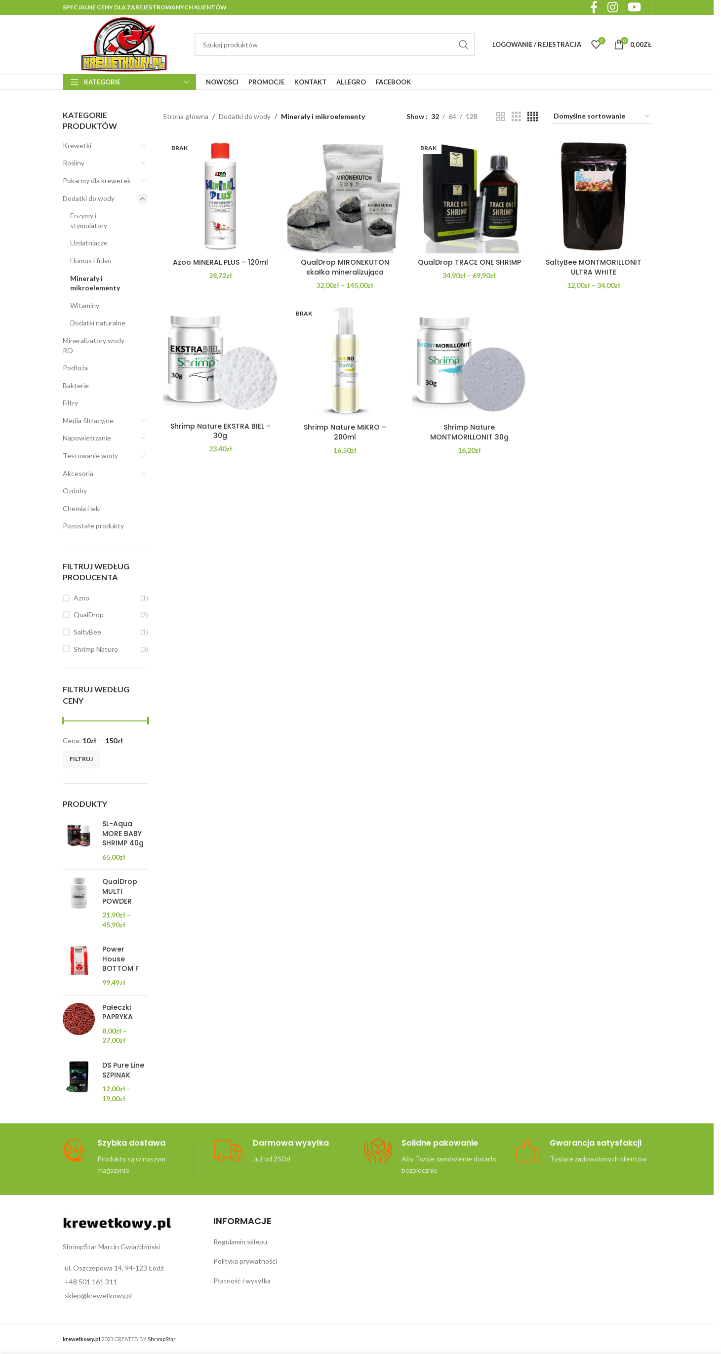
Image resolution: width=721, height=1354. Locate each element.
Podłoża (75, 367)
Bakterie (76, 385)
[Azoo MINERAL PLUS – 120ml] (220, 196)
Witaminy (84, 305)
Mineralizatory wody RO (93, 345)
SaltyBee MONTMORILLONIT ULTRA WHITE (593, 267)
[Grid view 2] (500, 117)
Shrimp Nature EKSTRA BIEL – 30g (220, 431)
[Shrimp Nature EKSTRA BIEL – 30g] (220, 360)
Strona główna (185, 116)
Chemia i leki (82, 508)
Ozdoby (75, 490)
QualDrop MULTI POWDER (119, 891)
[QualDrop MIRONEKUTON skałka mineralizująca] (344, 196)
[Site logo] (124, 44)
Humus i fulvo (91, 260)
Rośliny (73, 163)
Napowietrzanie (87, 438)
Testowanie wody (90, 455)
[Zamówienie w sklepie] (602, 117)
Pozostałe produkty (93, 525)
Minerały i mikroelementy (95, 283)
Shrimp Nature (96, 649)
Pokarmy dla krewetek (97, 180)
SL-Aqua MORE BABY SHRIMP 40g (123, 833)
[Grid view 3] (516, 117)
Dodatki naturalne (97, 323)
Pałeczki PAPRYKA (117, 1012)
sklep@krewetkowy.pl (98, 1295)
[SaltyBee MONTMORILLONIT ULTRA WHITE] (593, 196)
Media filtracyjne (88, 420)
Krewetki (77, 145)
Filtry (70, 402)
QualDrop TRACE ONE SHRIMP (469, 262)
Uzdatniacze (89, 243)
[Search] (335, 44)
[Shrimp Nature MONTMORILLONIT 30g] (469, 361)
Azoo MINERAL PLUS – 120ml (220, 262)
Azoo (81, 598)
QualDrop (89, 614)
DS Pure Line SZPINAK (123, 1070)
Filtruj (81, 758)
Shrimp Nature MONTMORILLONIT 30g (469, 432)
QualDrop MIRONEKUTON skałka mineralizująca (345, 267)
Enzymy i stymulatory (88, 220)
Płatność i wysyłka (242, 1280)
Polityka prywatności (245, 1261)
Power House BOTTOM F (120, 959)
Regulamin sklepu (240, 1241)
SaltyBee (87, 632)
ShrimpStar (162, 1339)
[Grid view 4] (532, 117)
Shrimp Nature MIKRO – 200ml (345, 432)
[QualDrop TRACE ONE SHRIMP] (469, 196)
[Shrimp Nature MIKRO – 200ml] (344, 361)
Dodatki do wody (89, 198)
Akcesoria (78, 473)
